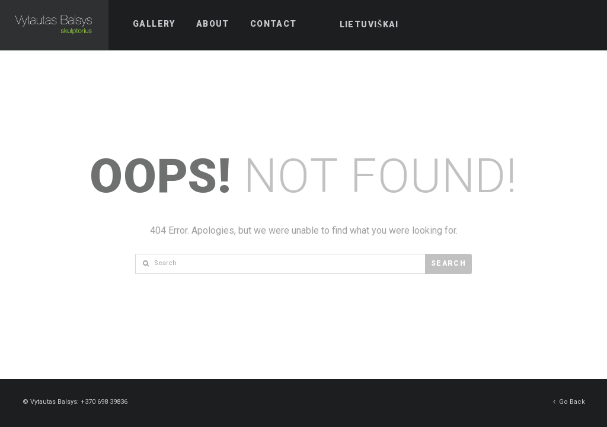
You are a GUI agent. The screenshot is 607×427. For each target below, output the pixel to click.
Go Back (569, 401)
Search (448, 263)
